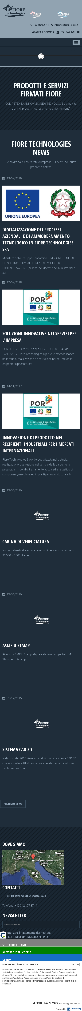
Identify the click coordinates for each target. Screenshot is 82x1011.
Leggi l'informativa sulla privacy (27, 937)
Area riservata (43, 32)
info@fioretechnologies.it (28, 896)
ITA (62, 32)
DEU (73, 32)
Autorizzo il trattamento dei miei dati (26, 935)
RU (78, 32)
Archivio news (13, 804)
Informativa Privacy (44, 1003)
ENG (68, 32)
